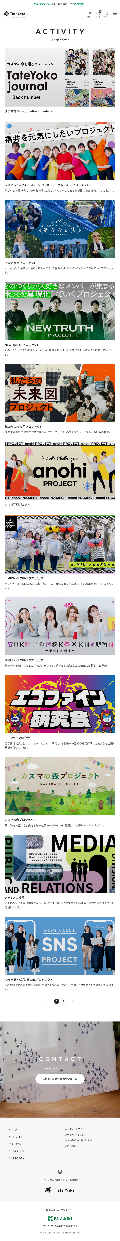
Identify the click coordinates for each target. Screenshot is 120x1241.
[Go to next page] (72, 1001)
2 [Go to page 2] (63, 1001)
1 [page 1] (56, 1001)
